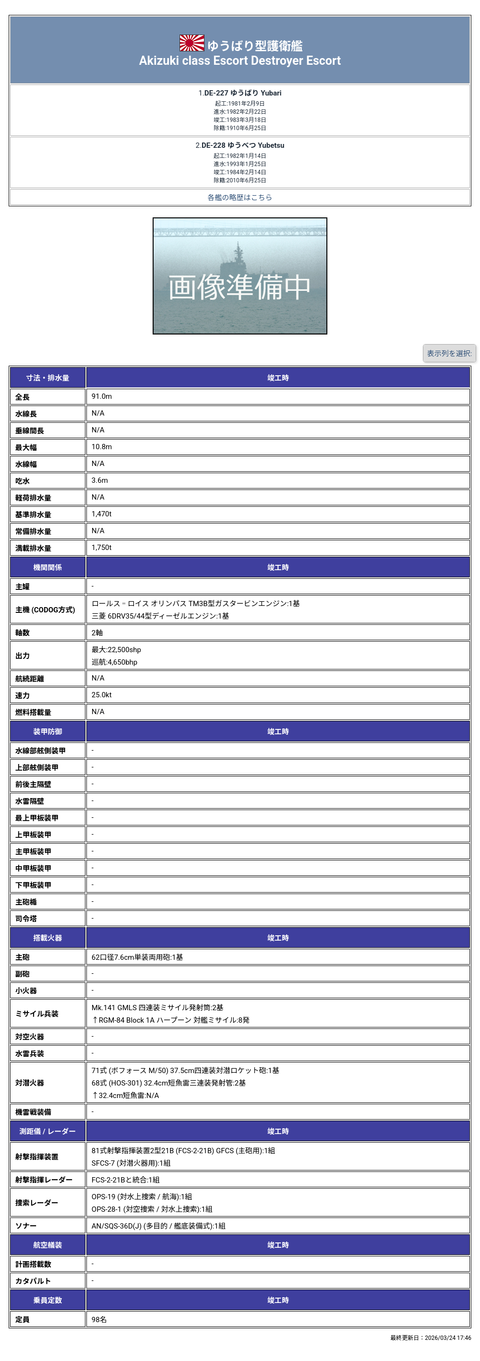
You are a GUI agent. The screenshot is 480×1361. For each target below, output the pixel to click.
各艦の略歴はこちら (239, 197)
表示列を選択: (449, 353)
